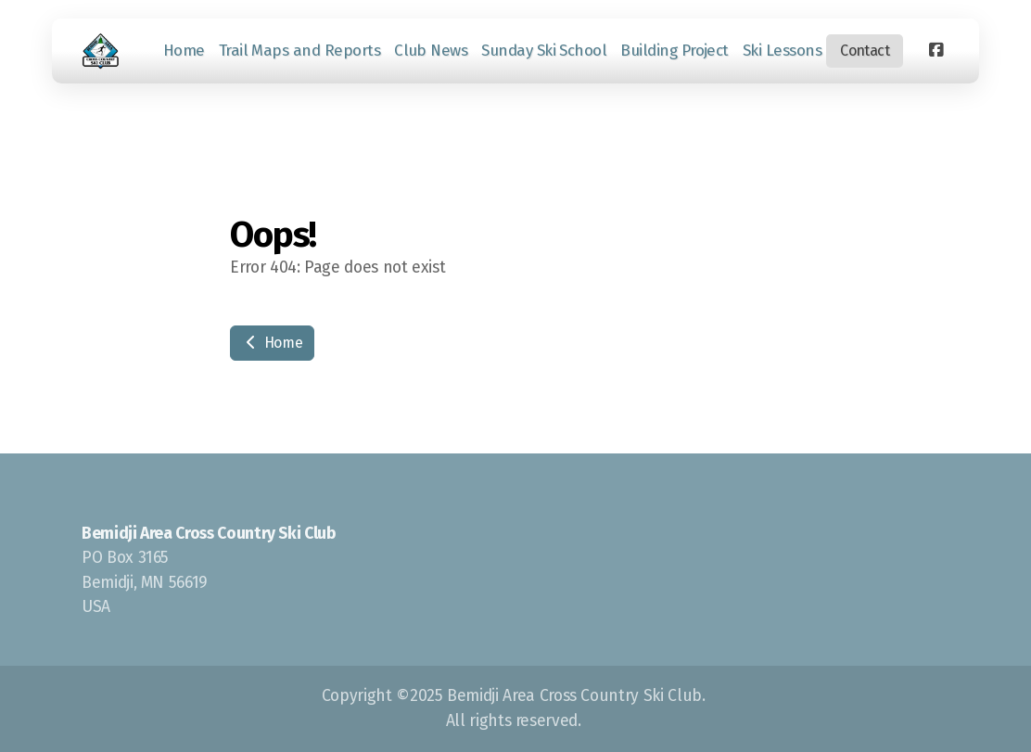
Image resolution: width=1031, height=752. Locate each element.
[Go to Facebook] (935, 51)
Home (272, 342)
